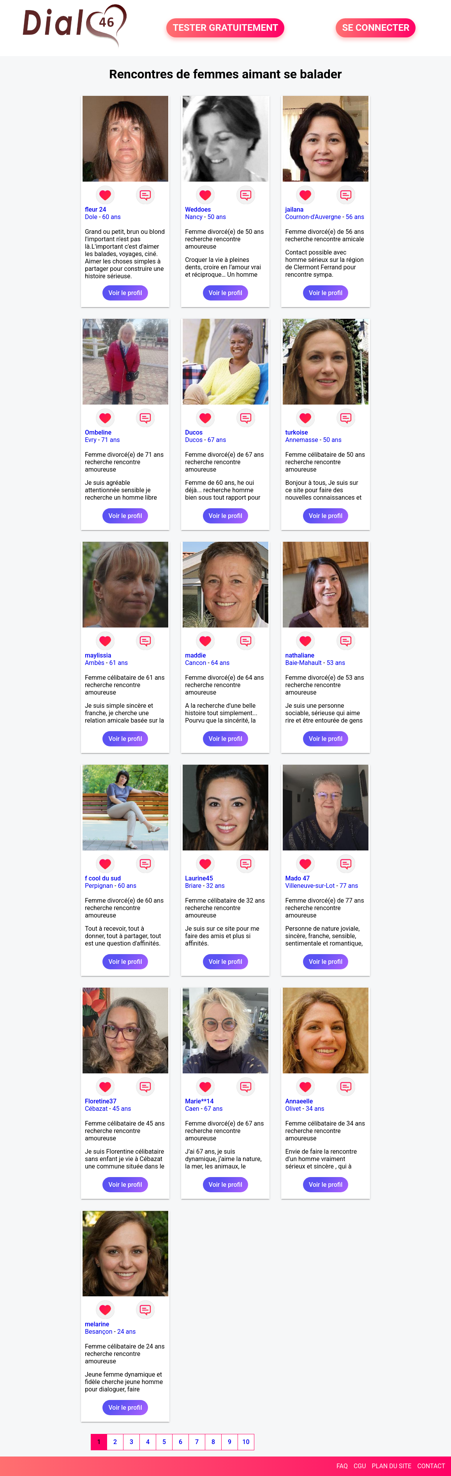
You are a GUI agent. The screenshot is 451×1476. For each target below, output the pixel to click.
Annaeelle (299, 1101)
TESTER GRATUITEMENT (225, 28)
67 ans (217, 440)
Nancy (194, 217)
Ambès (94, 662)
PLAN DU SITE (392, 1466)
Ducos (194, 432)
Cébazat (96, 1108)
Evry (91, 440)
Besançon (99, 1331)
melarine (97, 1324)
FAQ (342, 1466)
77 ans (349, 885)
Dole (91, 217)
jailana (294, 209)
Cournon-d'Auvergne (313, 217)
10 (245, 1442)
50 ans (216, 217)
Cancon (195, 662)
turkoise (296, 432)
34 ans (315, 1108)
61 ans (118, 662)
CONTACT (431, 1466)
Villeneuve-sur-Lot (310, 885)
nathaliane (299, 655)
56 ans (355, 217)
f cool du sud (103, 878)
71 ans (110, 440)
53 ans (335, 662)
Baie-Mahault (303, 662)
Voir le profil (125, 293)
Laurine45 (199, 878)
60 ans (111, 217)
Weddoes (198, 209)
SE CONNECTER (375, 28)
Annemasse (301, 440)
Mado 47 (297, 878)
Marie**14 (199, 1101)
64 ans (220, 662)
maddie (195, 655)
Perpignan (99, 885)
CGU (360, 1466)
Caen (192, 1108)
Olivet (293, 1108)
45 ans (122, 1108)
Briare (193, 885)
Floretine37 (100, 1101)
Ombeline (98, 432)
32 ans (215, 885)
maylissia (98, 655)
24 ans (126, 1331)
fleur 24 (95, 209)
